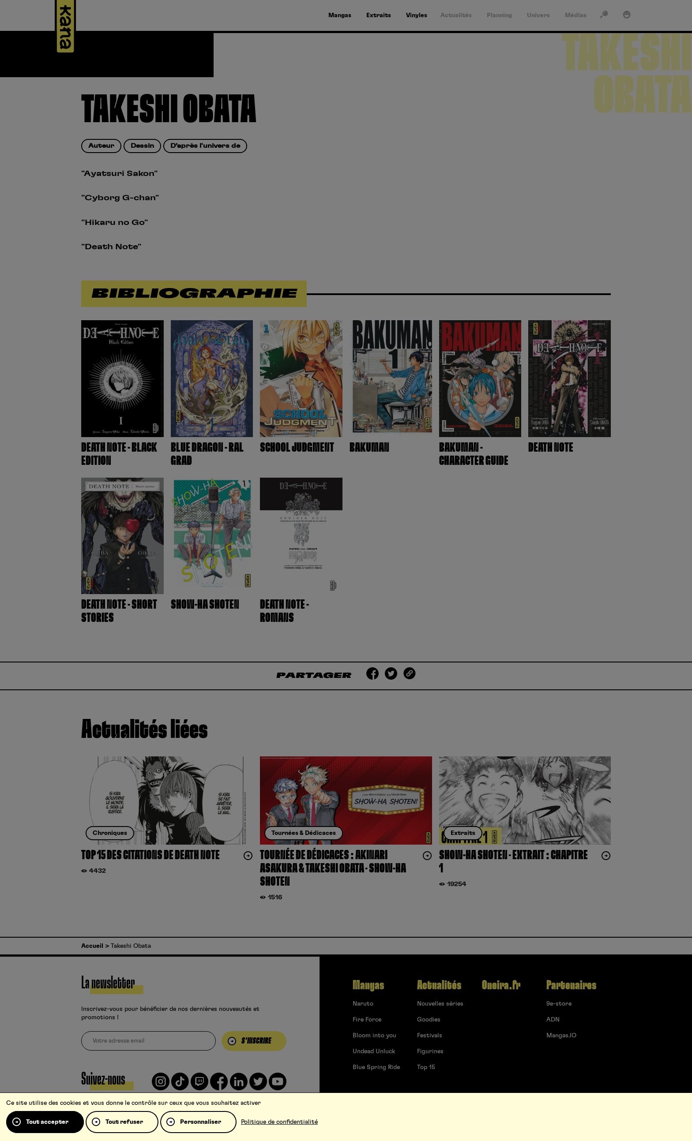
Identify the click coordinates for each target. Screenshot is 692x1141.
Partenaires (571, 985)
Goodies (428, 1020)
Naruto (363, 1004)
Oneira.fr (501, 985)
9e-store (559, 1004)
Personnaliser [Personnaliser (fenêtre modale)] (200, 1122)
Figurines (430, 1051)
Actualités (439, 985)
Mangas (368, 985)
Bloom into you (374, 1036)
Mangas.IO (561, 1036)
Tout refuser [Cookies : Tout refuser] (124, 1122)
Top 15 (426, 1067)
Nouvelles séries (440, 1004)
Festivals (429, 1036)
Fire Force (367, 1020)
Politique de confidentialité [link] (279, 1122)
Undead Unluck (374, 1051)
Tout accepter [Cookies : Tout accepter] (47, 1122)
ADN (553, 1020)
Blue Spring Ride (376, 1067)
